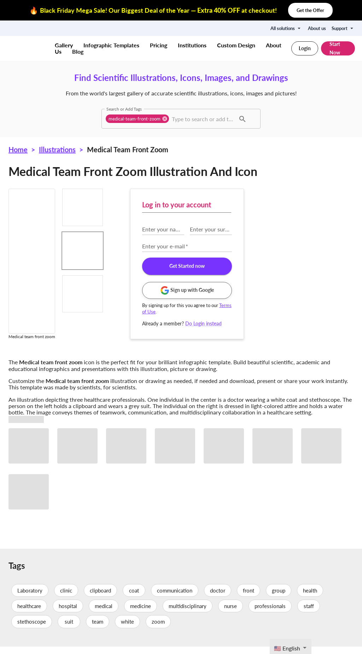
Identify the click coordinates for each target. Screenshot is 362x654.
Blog (77, 51)
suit (69, 629)
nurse (230, 613)
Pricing (158, 45)
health (310, 598)
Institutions (192, 45)
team (97, 629)
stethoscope (32, 629)
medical (103, 613)
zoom (158, 629)
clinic (66, 598)
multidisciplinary (187, 613)
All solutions (286, 28)
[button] (137, 118)
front (248, 598)
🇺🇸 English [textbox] (287, 648)
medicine (140, 613)
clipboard (100, 598)
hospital (68, 613)
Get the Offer (310, 10)
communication (174, 598)
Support (343, 28)
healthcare (29, 613)
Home (18, 149)
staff (309, 613)
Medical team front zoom (127, 149)
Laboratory (30, 598)
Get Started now (296, 266)
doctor (217, 598)
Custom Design (236, 45)
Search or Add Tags (124, 108)
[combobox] (202, 118)
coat (134, 598)
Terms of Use (265, 311)
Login (305, 48)
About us (317, 28)
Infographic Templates (111, 45)
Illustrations (57, 149)
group (278, 598)
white (127, 629)
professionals (270, 613)
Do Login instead (314, 323)
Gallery (64, 45)
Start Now (338, 48)
